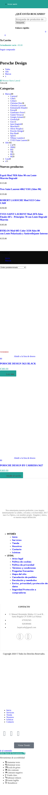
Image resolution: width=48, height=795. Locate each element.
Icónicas (16, 552)
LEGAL (10, 555)
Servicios (17, 540)
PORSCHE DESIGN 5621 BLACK (18, 363)
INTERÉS (11, 533)
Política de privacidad (23, 564)
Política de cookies (21, 561)
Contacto (17, 549)
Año (7, 72)
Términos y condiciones (24, 567)
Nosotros (17, 546)
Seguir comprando (7, 49)
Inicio (7, 258)
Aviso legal (17, 558)
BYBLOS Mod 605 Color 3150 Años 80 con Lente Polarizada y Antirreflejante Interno (24, 232)
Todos (7, 69)
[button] (12, 753)
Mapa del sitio (19, 574)
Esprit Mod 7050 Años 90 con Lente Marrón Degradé (18, 177)
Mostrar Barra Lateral (10, 81)
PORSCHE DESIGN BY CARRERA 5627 (21, 465)
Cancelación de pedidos (24, 577)
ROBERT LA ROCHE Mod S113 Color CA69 (20, 201)
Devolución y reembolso (24, 580)
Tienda (15, 543)
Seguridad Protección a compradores (24, 591)
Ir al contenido (6, 751)
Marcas (8, 74)
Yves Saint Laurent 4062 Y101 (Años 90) (20, 189)
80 (1, 359)
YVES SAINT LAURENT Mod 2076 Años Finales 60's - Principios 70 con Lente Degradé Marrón (23, 217)
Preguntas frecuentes (23, 571)
